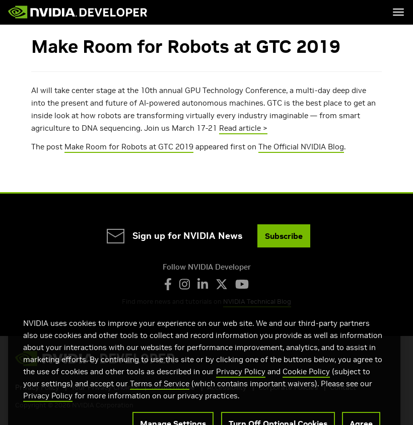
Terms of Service (159, 396)
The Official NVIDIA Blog (301, 146)
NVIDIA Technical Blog (257, 301)
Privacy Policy (240, 384)
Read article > (243, 128)
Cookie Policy (306, 384)
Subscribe (284, 236)
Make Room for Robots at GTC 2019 (128, 146)
